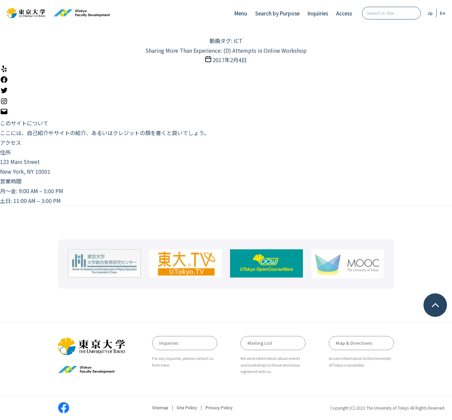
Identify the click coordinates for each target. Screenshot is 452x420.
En (442, 13)
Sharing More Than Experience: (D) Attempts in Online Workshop (226, 50)
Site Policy (187, 407)
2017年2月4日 (230, 60)
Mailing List (259, 343)
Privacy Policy (219, 407)
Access (344, 13)
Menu (240, 13)
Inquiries (318, 13)
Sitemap (160, 407)
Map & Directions (354, 343)
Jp (430, 13)
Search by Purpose (277, 13)
